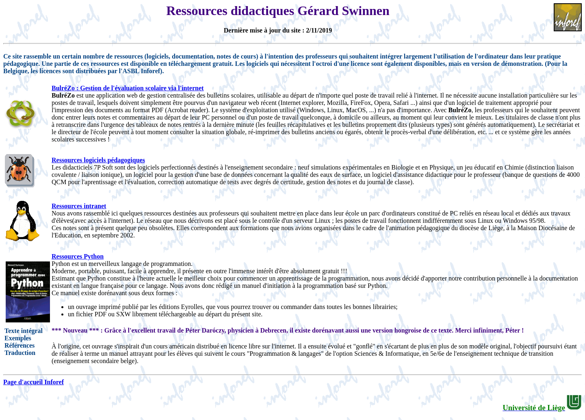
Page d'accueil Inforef (33, 382)
